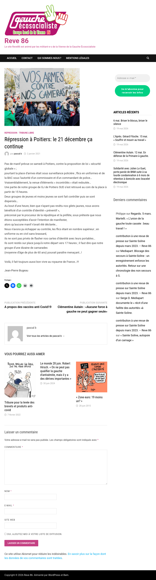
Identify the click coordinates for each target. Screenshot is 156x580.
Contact (27, 58)
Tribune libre (26, 133)
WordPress (54, 575)
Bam (65, 575)
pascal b (18, 153)
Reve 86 (16, 41)
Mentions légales (77, 58)
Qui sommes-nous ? (49, 58)
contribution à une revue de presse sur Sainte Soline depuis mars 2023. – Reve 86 (133, 241)
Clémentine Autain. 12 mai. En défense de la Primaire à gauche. (131, 154)
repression (10, 133)
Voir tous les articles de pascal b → (46, 335)
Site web (9, 520)
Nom (8, 491)
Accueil (12, 58)
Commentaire (13, 447)
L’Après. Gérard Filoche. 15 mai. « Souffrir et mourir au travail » (130, 138)
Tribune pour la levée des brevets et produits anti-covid (19, 406)
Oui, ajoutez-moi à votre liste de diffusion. (33, 534)
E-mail (9, 505)
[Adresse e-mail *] (132, 78)
